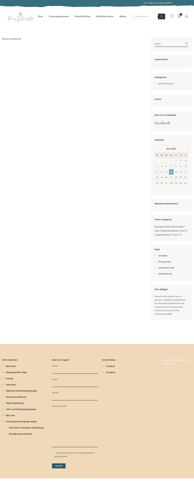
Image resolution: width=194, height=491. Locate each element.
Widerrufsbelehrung (15, 403)
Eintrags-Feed (164, 262)
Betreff (75, 395)
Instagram (110, 372)
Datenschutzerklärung (16, 397)
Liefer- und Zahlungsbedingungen (21, 409)
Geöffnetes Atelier (105, 16)
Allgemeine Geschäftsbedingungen (21, 391)
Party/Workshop (82, 16)
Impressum (11, 385)
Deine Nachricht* (75, 426)
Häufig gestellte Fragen (16, 372)
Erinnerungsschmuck (59, 16)
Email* (75, 381)
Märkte (123, 16)
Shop (40, 16)
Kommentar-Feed (166, 268)
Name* (75, 368)
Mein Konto (11, 366)
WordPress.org (165, 274)
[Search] (161, 16)
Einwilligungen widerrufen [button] (20, 434)
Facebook (162, 123)
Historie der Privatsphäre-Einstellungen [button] (26, 428)
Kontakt (9, 378)
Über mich (10, 415)
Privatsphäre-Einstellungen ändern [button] (21, 421)
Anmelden (162, 256)
